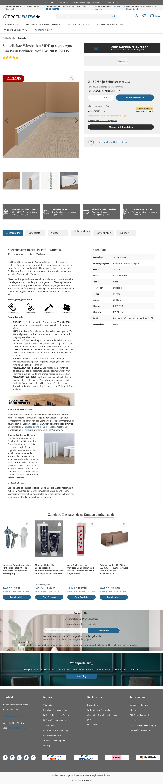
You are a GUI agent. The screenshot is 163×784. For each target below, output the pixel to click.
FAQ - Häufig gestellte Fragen (56, 715)
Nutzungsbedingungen (80, 639)
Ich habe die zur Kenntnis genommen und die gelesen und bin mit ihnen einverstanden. (79, 645)
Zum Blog (81, 676)
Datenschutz (92, 705)
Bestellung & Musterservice (55, 710)
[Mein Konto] (136, 16)
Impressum (92, 724)
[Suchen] (114, 16)
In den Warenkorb (135, 97)
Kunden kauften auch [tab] (99, 514)
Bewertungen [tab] (104, 232)
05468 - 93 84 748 (13, 716)
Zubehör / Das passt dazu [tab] (65, 514)
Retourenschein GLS (52, 735)
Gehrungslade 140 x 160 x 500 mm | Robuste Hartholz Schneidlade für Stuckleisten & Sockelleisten (114, 569)
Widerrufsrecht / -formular (99, 710)
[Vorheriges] (6, 121)
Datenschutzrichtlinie (53, 639)
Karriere (133, 720)
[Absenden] (104, 630)
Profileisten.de (9, 38)
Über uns (134, 710)
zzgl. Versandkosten (109, 90)
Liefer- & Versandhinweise (54, 720)
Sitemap (46, 745)
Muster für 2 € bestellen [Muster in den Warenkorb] (121, 127)
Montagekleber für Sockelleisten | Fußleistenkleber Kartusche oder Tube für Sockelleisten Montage (49, 569)
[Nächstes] (76, 121)
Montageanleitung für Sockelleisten (38, 426)
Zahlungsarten (49, 725)
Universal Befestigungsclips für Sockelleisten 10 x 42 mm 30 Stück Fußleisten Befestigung (17, 569)
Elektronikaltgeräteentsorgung (143, 725)
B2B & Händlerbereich (140, 715)
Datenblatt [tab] (34, 232)
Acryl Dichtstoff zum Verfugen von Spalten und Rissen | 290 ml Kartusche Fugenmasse (80, 569)
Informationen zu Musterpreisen (102, 120)
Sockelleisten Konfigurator (54, 740)
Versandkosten (104, 775)
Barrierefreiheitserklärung (141, 730)
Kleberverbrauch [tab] (82, 233)
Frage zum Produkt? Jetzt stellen (112, 142)
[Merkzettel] (144, 16)
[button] (144, 109)
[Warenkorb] (156, 16)
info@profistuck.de (17, 727)
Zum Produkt (17, 597)
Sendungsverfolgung (139, 705)
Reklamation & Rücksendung (55, 730)
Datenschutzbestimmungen (46, 645)
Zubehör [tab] (123, 232)
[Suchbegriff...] (83, 16)
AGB (94, 645)
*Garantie (47, 705)
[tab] (13, 233)
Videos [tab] (54, 232)
